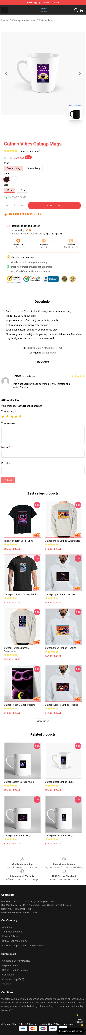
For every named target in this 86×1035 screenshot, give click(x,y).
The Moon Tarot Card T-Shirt (18, 540)
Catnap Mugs (47, 20)
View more (43, 721)
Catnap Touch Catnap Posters (19, 705)
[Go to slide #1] (34, 130)
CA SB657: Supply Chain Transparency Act (24, 945)
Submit (8, 480)
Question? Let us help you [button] (70, 1031)
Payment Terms (10, 965)
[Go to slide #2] (52, 130)
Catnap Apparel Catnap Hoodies (61, 705)
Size (6, 185)
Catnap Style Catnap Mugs (18, 835)
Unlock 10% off (80, 1020)
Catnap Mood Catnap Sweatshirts (62, 540)
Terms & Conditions (12, 931)
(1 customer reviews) (29, 151)
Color (7, 173)
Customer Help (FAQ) (13, 979)
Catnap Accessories (23, 20)
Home (4, 20)
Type (6, 163)
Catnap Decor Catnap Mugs (59, 782)
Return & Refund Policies (15, 970)
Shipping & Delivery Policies (16, 960)
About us (7, 927)
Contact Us (8, 974)
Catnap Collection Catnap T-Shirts (21, 594)
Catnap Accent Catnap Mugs (19, 782)
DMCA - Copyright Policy (14, 941)
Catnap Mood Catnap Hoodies (60, 648)
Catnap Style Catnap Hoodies (60, 594)
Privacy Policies (10, 936)
